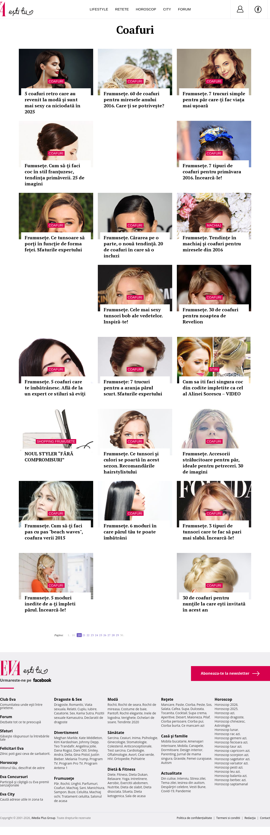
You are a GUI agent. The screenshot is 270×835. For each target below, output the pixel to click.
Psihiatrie (138, 758)
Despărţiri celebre (174, 787)
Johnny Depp (89, 742)
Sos (208, 704)
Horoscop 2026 (226, 704)
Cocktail (181, 713)
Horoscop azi (224, 713)
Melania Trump (76, 759)
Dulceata (197, 709)
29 (117, 635)
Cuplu (81, 709)
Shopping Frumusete (56, 441)
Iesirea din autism (191, 782)
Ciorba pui (195, 721)
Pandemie (183, 791)
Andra (58, 754)
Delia (68, 754)
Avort (132, 754)
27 (109, 635)
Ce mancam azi (192, 725)
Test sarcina (117, 750)
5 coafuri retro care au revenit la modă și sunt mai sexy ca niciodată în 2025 (52, 102)
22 (88, 635)
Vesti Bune (197, 787)
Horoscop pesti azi (229, 767)
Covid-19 (167, 791)
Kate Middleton (90, 738)
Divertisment (66, 732)
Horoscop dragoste (229, 717)
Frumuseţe (64, 778)
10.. (74, 635)
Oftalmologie (117, 754)
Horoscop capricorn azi (232, 750)
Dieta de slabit (131, 787)
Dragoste (61, 704)
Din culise (168, 778)
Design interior (191, 750)
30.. (122, 635)
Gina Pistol (81, 754)
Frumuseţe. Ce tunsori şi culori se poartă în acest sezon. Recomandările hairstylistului (131, 462)
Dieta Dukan (138, 774)
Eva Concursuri (14, 776)
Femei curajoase (199, 758)
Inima (136, 738)
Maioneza (194, 717)
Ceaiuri (125, 738)
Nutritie (113, 787)
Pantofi (113, 713)
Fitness (122, 774)
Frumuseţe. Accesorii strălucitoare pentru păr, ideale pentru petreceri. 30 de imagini (213, 462)
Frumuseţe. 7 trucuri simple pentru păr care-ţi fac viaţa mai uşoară (214, 99)
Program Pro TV (71, 763)
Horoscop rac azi (227, 734)
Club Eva (8, 699)
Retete (122, 9)
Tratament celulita (75, 796)
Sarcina (113, 738)
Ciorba (190, 704)
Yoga (125, 778)
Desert (181, 717)
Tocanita (167, 713)
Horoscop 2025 (226, 709)
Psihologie (149, 738)
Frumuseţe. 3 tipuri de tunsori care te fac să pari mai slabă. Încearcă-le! (212, 532)
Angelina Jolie (86, 746)
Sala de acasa (135, 796)
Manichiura (95, 788)
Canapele (196, 745)
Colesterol (115, 746)
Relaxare (114, 778)
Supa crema (197, 713)
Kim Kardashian (66, 742)
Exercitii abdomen (134, 783)
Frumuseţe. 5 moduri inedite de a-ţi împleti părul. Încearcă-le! (50, 604)
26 (104, 635)
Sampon (60, 792)
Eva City (7, 794)
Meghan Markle (66, 738)
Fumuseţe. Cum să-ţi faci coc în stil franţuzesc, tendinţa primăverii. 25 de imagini (54, 174)
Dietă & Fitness (121, 769)
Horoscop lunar (226, 729)
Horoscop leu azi (227, 771)
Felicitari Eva (12, 748)
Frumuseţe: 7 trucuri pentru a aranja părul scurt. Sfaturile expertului (133, 387)
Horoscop (146, 9)
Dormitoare (170, 750)
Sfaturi (6, 730)
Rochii (64, 783)
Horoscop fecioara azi (231, 742)
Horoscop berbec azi (230, 780)
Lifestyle (99, 9)
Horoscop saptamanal (231, 784)
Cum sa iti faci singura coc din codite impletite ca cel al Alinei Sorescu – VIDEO (213, 387)
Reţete (167, 699)
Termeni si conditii (228, 818)
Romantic (76, 704)
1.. (69, 635)
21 (83, 635)
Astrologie (222, 725)
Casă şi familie (174, 736)
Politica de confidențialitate (194, 818)
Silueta (127, 791)
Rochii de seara (129, 704)
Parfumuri (89, 783)
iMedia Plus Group (43, 818)
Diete (111, 774)
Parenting (168, 754)
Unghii (76, 783)
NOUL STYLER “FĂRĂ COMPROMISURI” (49, 456)
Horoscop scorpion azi (231, 755)
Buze (71, 792)
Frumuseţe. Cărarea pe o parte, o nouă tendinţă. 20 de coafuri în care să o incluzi (133, 246)
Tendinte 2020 (128, 722)
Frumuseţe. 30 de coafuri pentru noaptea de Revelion (210, 315)
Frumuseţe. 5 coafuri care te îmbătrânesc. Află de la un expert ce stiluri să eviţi (55, 387)
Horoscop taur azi (228, 746)
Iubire (92, 709)
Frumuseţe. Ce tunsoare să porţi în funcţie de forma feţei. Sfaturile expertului (55, 243)
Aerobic (113, 783)
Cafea (175, 709)
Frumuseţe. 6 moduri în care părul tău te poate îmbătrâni (130, 532)
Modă (113, 699)
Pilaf (206, 717)
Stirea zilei (197, 778)
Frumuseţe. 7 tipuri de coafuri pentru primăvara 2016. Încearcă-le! (212, 171)
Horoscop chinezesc (230, 721)
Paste (180, 704)
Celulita (82, 792)
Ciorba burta (170, 725)
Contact (265, 818)
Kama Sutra (85, 713)
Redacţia (250, 818)
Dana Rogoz (63, 750)
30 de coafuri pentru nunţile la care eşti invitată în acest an (214, 604)
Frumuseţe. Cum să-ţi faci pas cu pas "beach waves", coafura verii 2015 (54, 532)
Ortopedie (121, 758)
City (167, 9)
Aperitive (168, 717)
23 (92, 635)
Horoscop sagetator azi (232, 759)
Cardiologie (135, 750)
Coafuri (56, 81)
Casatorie (61, 713)
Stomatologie (137, 742)
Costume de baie (134, 709)
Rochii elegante (131, 713)
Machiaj (214, 225)
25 (100, 635)
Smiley (93, 750)
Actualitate (171, 773)
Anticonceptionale (137, 746)
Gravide (179, 758)
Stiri (214, 369)
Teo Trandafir (64, 746)
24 (96, 635)
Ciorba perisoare (173, 721)
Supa (185, 709)
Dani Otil (80, 750)
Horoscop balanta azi (231, 775)
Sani (82, 788)
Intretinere (139, 778)
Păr (56, 783)
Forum (184, 9)
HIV (110, 758)
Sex (72, 713)
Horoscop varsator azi (231, 763)
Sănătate (116, 732)
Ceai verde (146, 754)
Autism (166, 762)
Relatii (71, 709)
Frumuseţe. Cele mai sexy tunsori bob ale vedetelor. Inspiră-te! (133, 315)
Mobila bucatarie (174, 741)
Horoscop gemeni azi (231, 738)
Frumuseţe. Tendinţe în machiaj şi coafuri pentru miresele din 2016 (212, 243)
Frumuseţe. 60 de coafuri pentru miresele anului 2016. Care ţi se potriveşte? (134, 99)
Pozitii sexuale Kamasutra (79, 715)
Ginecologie (116, 742)
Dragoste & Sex (68, 699)
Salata (165, 709)
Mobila (182, 745)
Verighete (128, 717)
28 (113, 635)
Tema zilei (168, 782)
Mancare (167, 704)
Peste (201, 704)
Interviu (183, 778)
